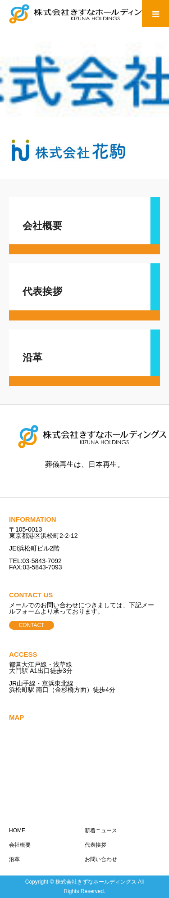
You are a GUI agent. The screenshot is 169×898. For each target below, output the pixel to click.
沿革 (14, 859)
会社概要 (20, 845)
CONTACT (32, 625)
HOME (17, 830)
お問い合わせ (101, 859)
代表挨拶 (95, 845)
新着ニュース (101, 830)
